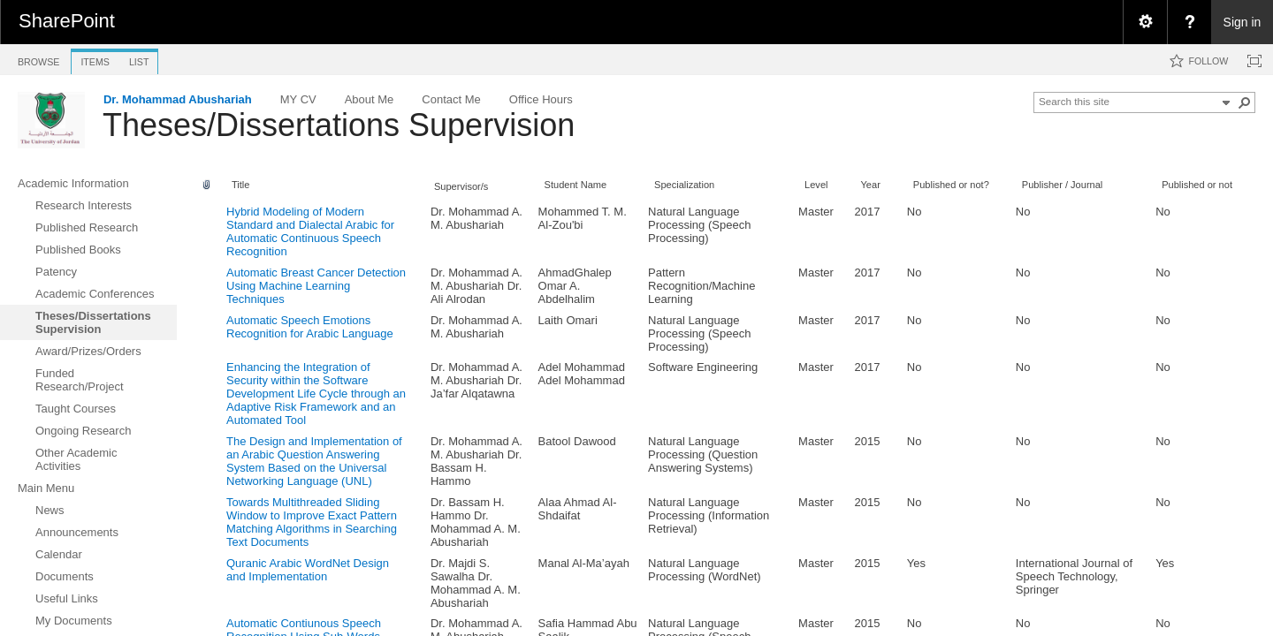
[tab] (38, 58)
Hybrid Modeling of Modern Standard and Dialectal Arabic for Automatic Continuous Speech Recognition (310, 231)
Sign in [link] (1242, 22)
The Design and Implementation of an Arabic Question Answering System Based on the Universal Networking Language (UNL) (314, 461)
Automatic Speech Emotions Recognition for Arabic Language (309, 327)
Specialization (684, 184)
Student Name (576, 184)
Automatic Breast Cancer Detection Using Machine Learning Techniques (316, 286)
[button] (1244, 102)
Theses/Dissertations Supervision (339, 125)
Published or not (1197, 184)
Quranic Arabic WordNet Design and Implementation (307, 569)
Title (240, 184)
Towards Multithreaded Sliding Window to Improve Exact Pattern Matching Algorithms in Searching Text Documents (311, 522)
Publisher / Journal (1062, 184)
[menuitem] (1145, 22)
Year (870, 184)
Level (815, 184)
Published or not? (951, 184)
